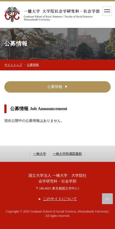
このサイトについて (60, 199)
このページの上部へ (107, 198)
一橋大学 (39, 153)
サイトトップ (13, 64)
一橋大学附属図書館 (67, 153)
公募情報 (33, 64)
